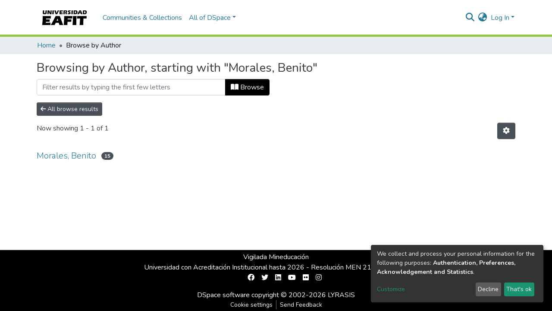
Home (46, 45)
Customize (391, 289)
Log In (500, 17)
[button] (482, 18)
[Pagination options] (506, 131)
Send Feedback (301, 305)
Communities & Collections (142, 17)
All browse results (69, 109)
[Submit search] (470, 18)
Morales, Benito (66, 156)
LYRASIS (341, 295)
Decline (488, 289)
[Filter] (131, 87)
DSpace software (223, 295)
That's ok (519, 289)
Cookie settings (251, 305)
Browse (247, 87)
